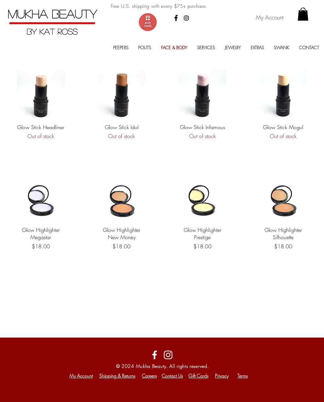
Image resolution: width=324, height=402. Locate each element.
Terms (242, 376)
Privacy (221, 376)
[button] (303, 14)
